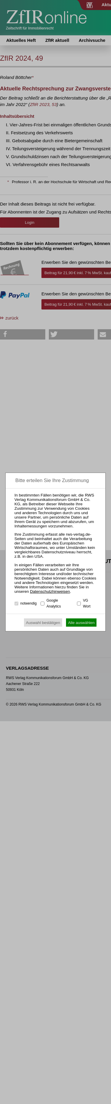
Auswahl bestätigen (43, 622)
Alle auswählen (81, 622)
